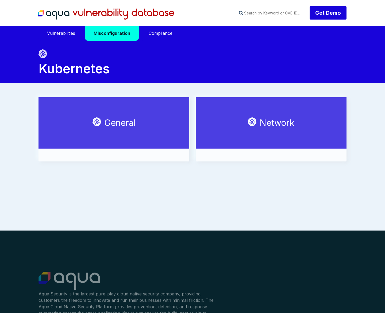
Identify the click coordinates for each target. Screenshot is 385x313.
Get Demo (328, 13)
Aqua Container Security (69, 282)
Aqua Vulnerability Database (106, 14)
